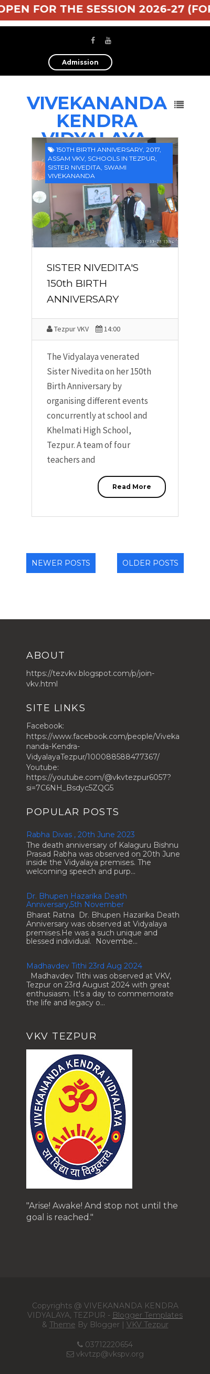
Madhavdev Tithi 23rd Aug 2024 (84, 966)
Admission (80, 62)
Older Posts (150, 563)
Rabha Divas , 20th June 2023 (80, 834)
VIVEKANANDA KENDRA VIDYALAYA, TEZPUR (97, 130)
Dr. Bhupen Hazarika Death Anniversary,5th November (76, 900)
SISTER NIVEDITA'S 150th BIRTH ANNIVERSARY (93, 283)
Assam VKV (66, 158)
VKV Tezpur (148, 1324)
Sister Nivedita (74, 167)
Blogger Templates (147, 1315)
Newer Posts (61, 563)
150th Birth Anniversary (99, 149)
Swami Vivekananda (87, 171)
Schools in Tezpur (121, 158)
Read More (131, 487)
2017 (153, 149)
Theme (62, 1324)
